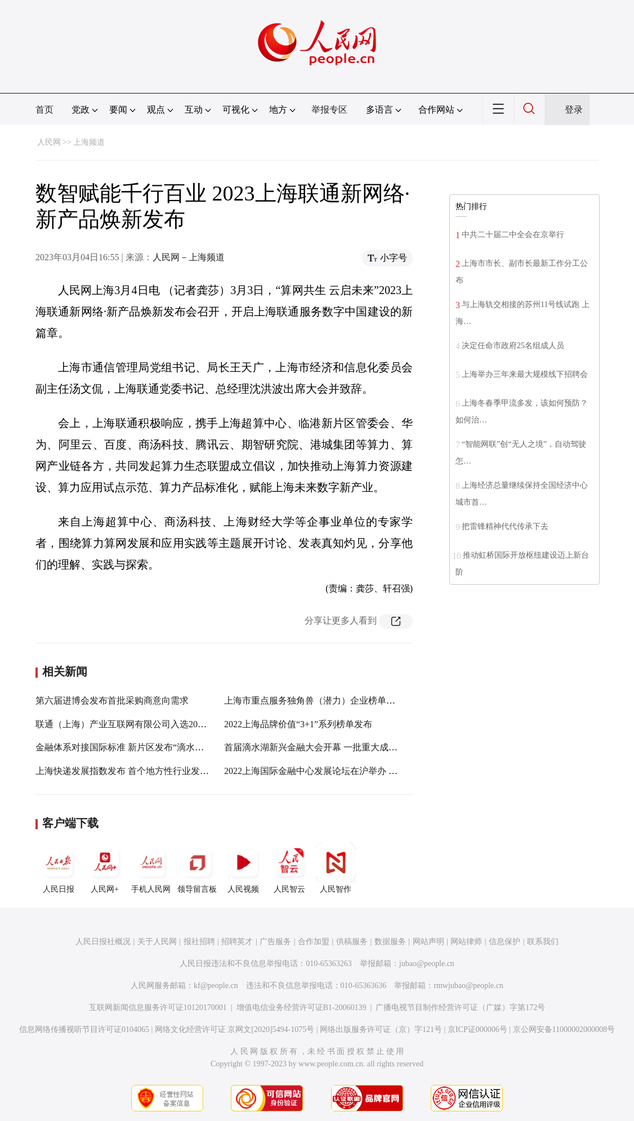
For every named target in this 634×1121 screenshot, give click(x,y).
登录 (574, 109)
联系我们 (543, 941)
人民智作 (335, 868)
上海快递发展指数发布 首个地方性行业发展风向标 (135, 771)
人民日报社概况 (103, 941)
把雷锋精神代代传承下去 (505, 526)
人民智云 (289, 868)
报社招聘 (199, 941)
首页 (44, 109)
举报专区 (329, 109)
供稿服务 (352, 941)
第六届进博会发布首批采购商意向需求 (112, 700)
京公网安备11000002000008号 (564, 1029)
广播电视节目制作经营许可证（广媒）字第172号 (460, 1007)
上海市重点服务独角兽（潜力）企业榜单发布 (314, 700)
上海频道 (89, 142)
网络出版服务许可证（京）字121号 (381, 1029)
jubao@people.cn (426, 963)
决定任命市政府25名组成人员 (513, 345)
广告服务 (275, 941)
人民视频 (243, 868)
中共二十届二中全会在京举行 (513, 234)
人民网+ (104, 868)
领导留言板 (197, 868)
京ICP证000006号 (477, 1029)
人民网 (49, 142)
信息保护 (504, 941)
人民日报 (58, 868)
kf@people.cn (216, 985)
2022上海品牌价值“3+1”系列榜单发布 (298, 724)
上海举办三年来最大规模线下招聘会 (525, 374)
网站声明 (428, 941)
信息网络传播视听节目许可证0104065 (84, 1029)
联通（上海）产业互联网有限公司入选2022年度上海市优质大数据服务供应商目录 (197, 724)
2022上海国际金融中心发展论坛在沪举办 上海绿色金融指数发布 (351, 771)
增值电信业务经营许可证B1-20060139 (301, 1007)
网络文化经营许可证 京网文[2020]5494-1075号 (235, 1029)
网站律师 (466, 941)
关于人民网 (157, 941)
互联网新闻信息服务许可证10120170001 (158, 1007)
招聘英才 (237, 941)
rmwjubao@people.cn (468, 985)
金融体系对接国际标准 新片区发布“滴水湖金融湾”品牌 (144, 747)
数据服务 (390, 941)
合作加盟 (313, 941)
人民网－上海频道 (189, 257)
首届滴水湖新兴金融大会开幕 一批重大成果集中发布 (329, 747)
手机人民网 (151, 868)
